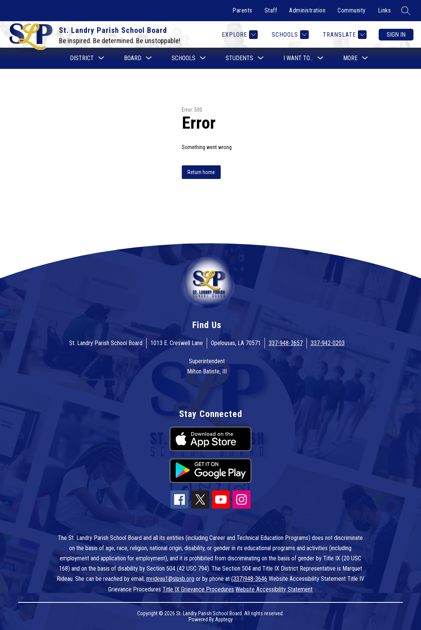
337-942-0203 (328, 343)
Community (351, 10)
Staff (271, 10)
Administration (307, 10)
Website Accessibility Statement (274, 589)
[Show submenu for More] (350, 58)
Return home (201, 172)
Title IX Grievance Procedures (198, 589)
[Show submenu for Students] (239, 58)
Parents (242, 10)
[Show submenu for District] (82, 58)
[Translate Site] (344, 34)
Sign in (396, 34)
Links (384, 10)
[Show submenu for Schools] (183, 58)
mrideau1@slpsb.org (170, 578)
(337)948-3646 (249, 578)
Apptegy (224, 619)
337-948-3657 (286, 343)
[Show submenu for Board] (132, 58)
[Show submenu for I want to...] (298, 58)
